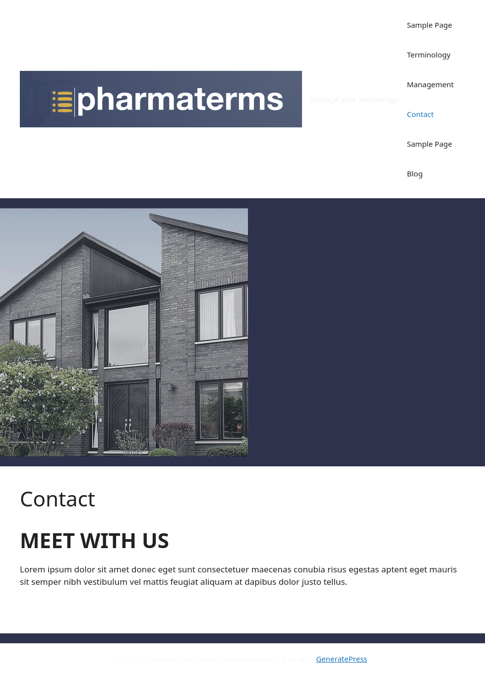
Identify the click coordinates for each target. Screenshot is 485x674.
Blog (415, 173)
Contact (420, 114)
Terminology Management (430, 69)
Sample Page (429, 25)
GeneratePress (341, 659)
